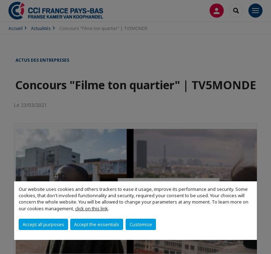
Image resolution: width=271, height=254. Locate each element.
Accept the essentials (96, 224)
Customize (141, 224)
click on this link (91, 208)
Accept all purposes (43, 224)
